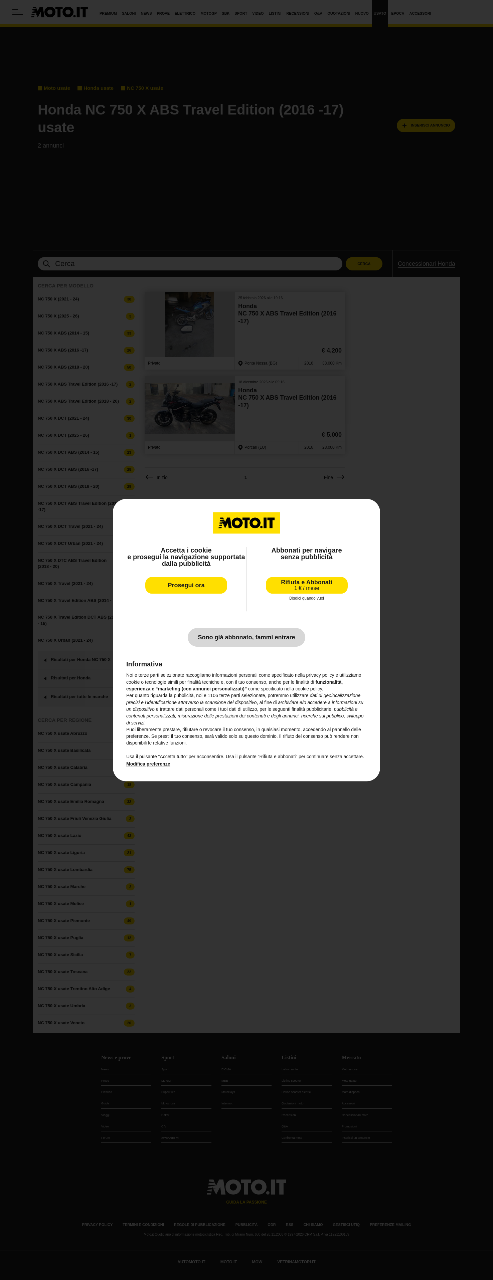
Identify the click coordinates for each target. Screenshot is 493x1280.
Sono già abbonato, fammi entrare (246, 637)
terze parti (229, 695)
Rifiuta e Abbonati (306, 585)
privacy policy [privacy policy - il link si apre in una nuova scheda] (320, 675)
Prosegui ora (186, 585)
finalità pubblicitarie (311, 709)
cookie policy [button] (309, 688)
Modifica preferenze (148, 764)
